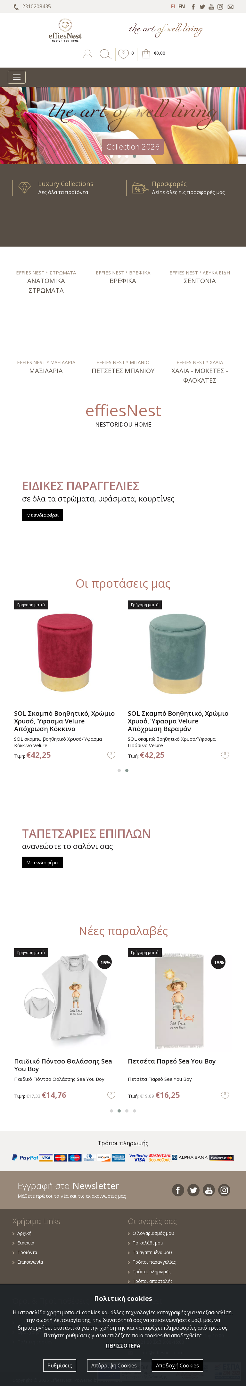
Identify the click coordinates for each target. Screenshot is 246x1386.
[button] (123, 59)
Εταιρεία (23, 1243)
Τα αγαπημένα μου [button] (150, 1252)
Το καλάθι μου (145, 1243)
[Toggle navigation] (17, 77)
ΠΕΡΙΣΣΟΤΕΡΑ (123, 1345)
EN (181, 6)
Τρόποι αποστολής (150, 1281)
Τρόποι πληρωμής (149, 1271)
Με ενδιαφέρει (42, 515)
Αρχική (21, 1233)
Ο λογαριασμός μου (151, 1233)
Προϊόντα (24, 1252)
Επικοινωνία (27, 1262)
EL (173, 6)
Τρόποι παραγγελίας (152, 1262)
